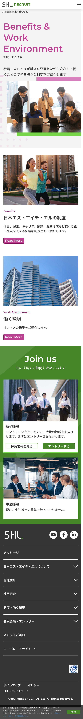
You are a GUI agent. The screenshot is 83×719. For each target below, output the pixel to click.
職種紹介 (9, 580)
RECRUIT (22, 4)
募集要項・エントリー (18, 621)
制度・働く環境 (20, 11)
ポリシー (33, 685)
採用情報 (6, 11)
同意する (73, 712)
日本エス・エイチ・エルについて (26, 566)
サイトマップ (12, 685)
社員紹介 (9, 594)
